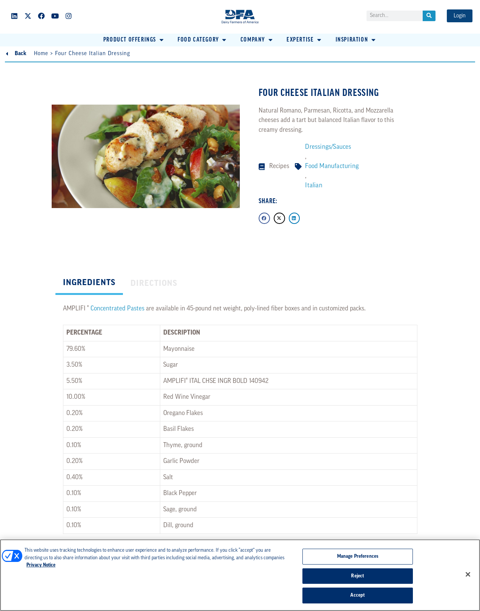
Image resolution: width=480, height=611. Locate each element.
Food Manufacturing (332, 166)
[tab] (89, 284)
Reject (357, 576)
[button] (134, 40)
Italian (313, 185)
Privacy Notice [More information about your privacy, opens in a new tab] (40, 565)
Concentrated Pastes (117, 309)
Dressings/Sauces (328, 147)
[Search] (429, 16)
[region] (240, 575)
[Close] (468, 574)
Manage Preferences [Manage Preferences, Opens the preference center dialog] (357, 556)
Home (41, 54)
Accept (357, 595)
